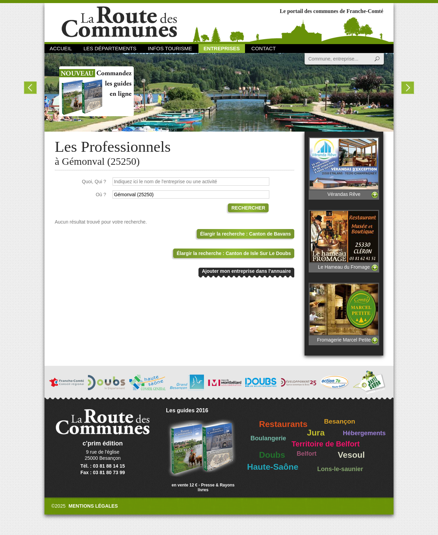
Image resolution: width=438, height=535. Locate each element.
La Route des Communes (119, 22)
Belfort (307, 453)
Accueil (61, 48)
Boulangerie (268, 438)
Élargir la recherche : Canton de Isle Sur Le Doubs (234, 253)
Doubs (272, 454)
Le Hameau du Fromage (344, 240)
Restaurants (283, 424)
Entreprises (222, 48)
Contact (264, 48)
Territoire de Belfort (326, 444)
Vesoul (351, 454)
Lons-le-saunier (340, 469)
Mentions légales (93, 506)
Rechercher (248, 208)
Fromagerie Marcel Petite (344, 313)
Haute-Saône (272, 466)
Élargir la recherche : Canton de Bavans (245, 234)
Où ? (101, 194)
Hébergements (364, 433)
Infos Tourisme (170, 48)
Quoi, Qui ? (94, 181)
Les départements (109, 48)
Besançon (339, 421)
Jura (316, 432)
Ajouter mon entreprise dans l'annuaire (246, 271)
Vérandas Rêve (344, 167)
